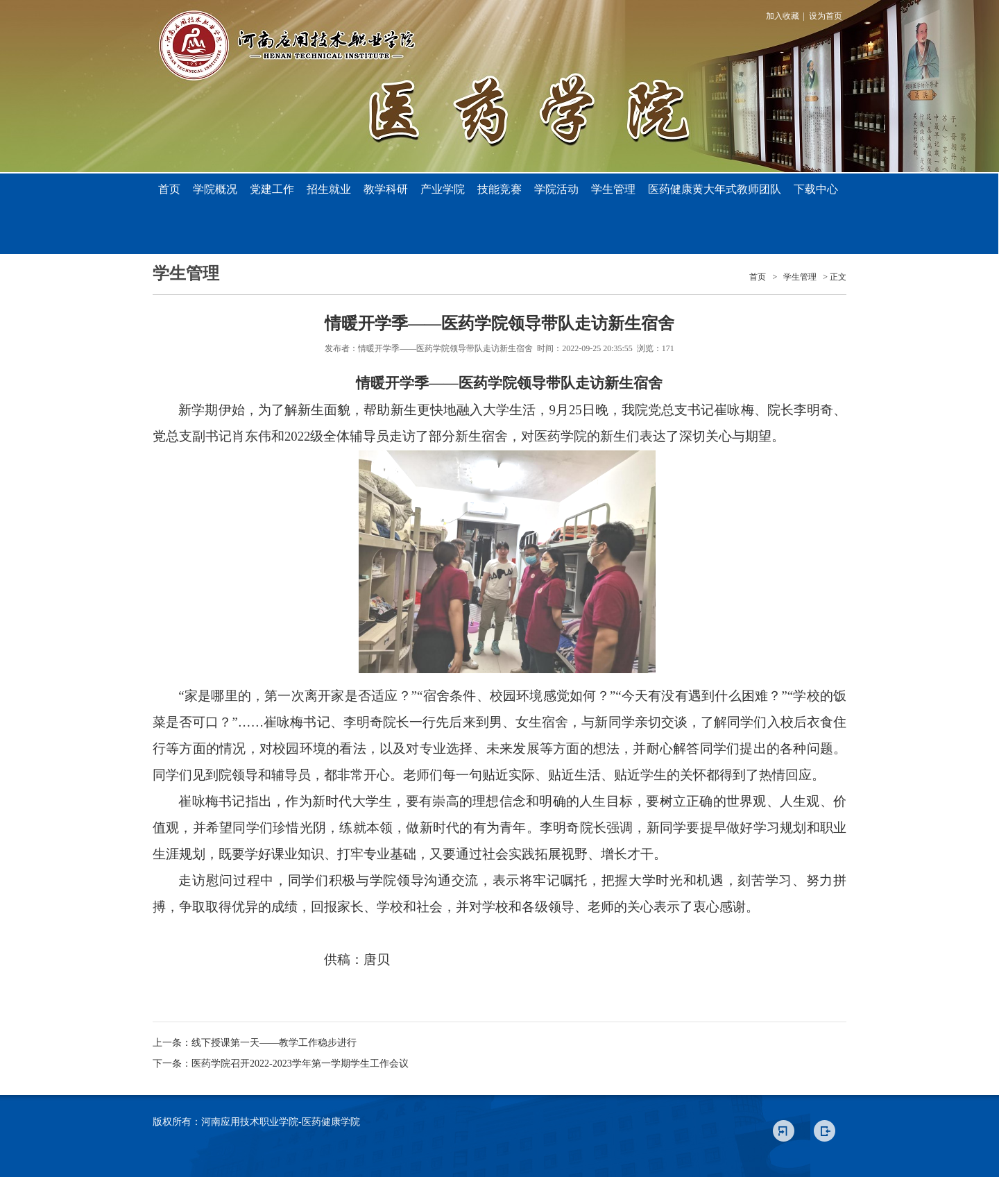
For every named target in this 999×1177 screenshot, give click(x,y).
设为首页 (825, 16)
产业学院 (442, 189)
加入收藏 (782, 16)
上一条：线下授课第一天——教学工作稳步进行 (255, 1043)
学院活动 (556, 189)
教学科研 (386, 189)
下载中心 (816, 189)
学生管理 (613, 189)
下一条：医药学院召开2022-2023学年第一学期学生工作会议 (281, 1063)
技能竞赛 (499, 189)
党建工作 (272, 189)
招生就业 (329, 189)
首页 (169, 189)
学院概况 (215, 189)
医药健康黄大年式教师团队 (714, 189)
